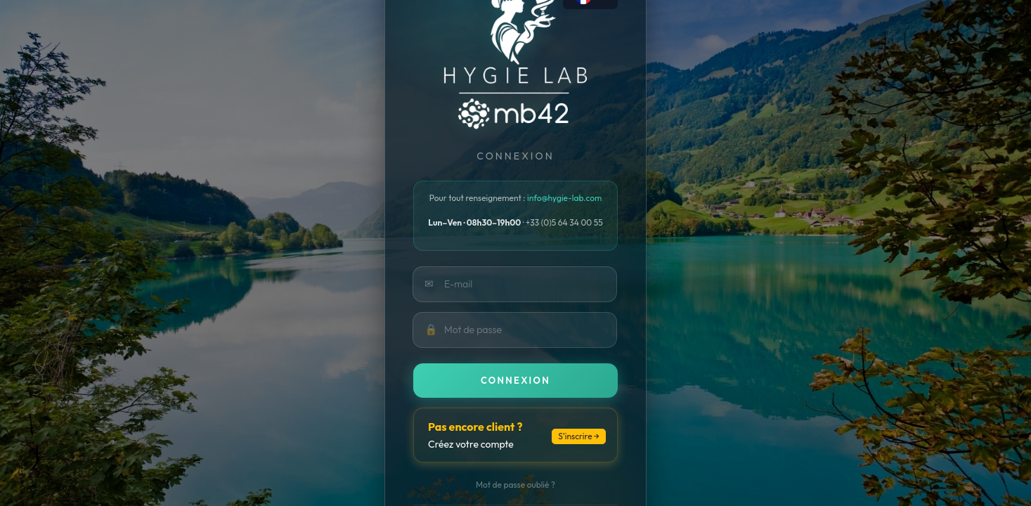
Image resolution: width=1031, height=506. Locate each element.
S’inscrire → (578, 436)
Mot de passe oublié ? (515, 484)
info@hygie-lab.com (564, 198)
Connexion (515, 380)
